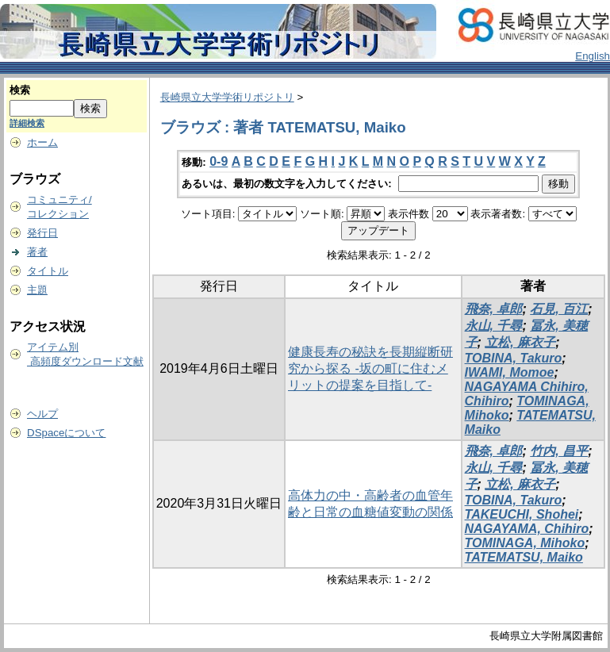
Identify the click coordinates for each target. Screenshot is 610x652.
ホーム (42, 142)
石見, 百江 (559, 309)
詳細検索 (27, 123)
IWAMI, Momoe (509, 372)
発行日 (42, 233)
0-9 (218, 161)
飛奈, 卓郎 (494, 309)
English (592, 56)
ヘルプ (42, 414)
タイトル (47, 271)
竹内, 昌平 (559, 451)
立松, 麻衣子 (520, 342)
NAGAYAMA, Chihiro (527, 528)
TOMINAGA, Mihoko (525, 543)
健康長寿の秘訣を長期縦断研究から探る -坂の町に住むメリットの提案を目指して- (370, 368)
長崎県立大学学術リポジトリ (227, 97)
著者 (37, 252)
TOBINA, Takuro (513, 358)
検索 (20, 90)
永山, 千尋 (494, 325)
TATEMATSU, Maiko (524, 557)
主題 (37, 290)
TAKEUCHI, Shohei (522, 514)
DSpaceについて (66, 433)
